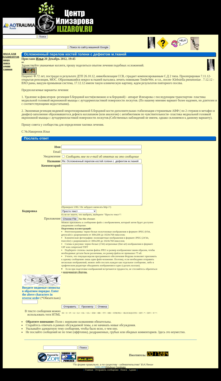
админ (6, 66)
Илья (39, 58)
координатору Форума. (75, 280)
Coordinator (121, 375)
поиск (6, 63)
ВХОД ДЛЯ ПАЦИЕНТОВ (11, 55)
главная (7, 69)
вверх (6, 59)
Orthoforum (110, 375)
